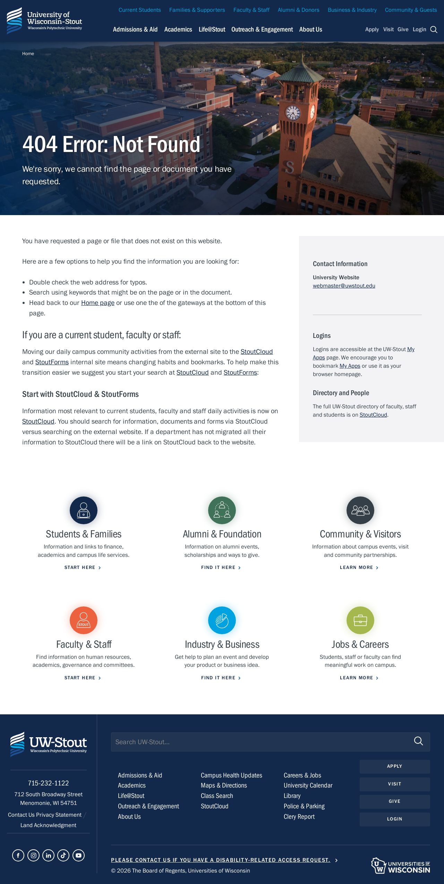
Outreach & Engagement (148, 806)
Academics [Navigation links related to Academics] (178, 29)
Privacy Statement (59, 814)
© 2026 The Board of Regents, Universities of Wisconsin (180, 870)
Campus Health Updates (231, 775)
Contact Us (22, 814)
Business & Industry (352, 10)
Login (419, 29)
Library (292, 796)
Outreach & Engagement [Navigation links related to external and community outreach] (262, 29)
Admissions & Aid (140, 775)
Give (403, 29)
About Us (310, 29)
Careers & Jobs (302, 775)
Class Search (217, 796)
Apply (372, 29)
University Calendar (308, 785)
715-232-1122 (48, 783)
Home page (97, 303)
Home (28, 54)
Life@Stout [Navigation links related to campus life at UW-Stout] (212, 29)
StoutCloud (257, 352)
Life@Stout (131, 796)
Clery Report (299, 817)
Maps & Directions (224, 785)
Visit (388, 29)
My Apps (350, 366)
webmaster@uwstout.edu (344, 285)
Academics (132, 785)
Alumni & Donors (298, 10)
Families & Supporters (197, 10)
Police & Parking (304, 806)
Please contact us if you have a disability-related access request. (221, 860)
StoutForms (52, 362)
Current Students (140, 10)
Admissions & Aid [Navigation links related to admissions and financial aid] (135, 29)
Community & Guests (411, 10)
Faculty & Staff (251, 10)
